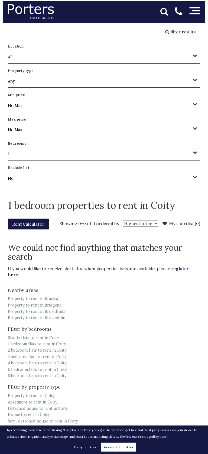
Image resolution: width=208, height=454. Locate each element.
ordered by (108, 223)
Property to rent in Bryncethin (37, 317)
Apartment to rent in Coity (32, 402)
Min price (16, 95)
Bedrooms (17, 143)
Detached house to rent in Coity (38, 408)
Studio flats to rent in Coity (33, 337)
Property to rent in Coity (31, 395)
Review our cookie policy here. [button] (143, 437)
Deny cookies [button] (85, 447)
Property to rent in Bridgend (35, 305)
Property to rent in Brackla (33, 298)
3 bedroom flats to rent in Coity (37, 356)
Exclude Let (18, 167)
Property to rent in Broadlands (37, 311)
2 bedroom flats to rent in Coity (37, 350)
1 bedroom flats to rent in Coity (37, 344)
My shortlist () (181, 223)
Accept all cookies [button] (119, 447)
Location (16, 46)
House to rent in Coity (29, 414)
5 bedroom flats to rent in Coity (37, 369)
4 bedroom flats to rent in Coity (37, 363)
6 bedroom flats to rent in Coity (37, 375)
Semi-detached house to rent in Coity (43, 421)
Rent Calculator (28, 224)
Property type (21, 70)
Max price (17, 119)
